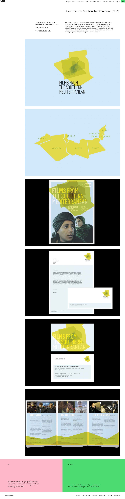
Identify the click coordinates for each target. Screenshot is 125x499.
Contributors (86, 495)
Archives (70, 4)
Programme (43, 30)
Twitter (109, 495)
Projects (63, 4)
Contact (94, 495)
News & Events (92, 4)
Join (118, 4)
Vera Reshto (39, 24)
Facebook (117, 495)
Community (83, 4)
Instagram (102, 495)
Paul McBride (47, 22)
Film (49, 30)
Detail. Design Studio (51, 24)
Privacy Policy (9, 495)
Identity (45, 27)
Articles (76, 4)
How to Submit (102, 4)
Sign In (113, 4)
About (78, 495)
